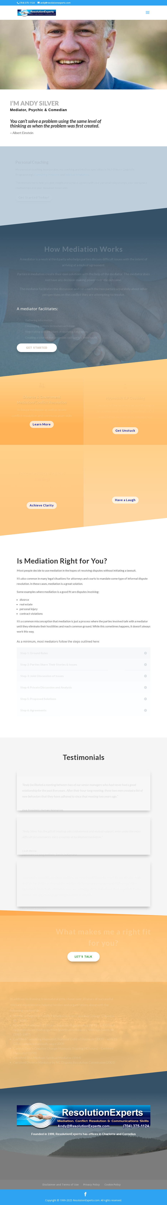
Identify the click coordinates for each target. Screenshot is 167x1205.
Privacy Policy (91, 1184)
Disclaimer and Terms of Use (61, 1184)
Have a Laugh (125, 500)
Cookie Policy (112, 1184)
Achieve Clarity (42, 505)
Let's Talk (83, 956)
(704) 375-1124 (27, 2)
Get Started (37, 347)
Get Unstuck (125, 430)
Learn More (42, 424)
